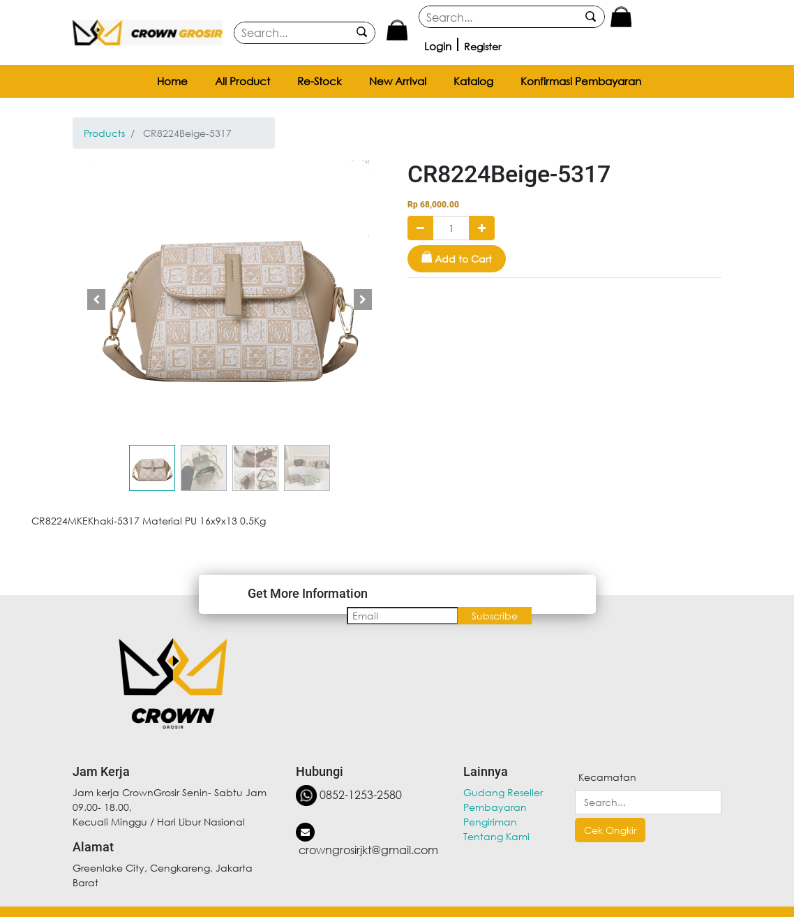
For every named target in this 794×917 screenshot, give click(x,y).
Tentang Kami (496, 836)
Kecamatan (607, 777)
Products (104, 133)
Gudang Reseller (503, 792)
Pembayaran (495, 807)
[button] (96, 299)
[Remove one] (420, 228)
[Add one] (482, 228)
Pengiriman (490, 821)
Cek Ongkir (610, 830)
